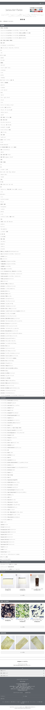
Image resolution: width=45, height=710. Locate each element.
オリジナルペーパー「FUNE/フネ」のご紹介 (9, 564)
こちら (23, 692)
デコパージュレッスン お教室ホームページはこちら (10, 569)
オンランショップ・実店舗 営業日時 (7, 566)
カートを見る (25, 696)
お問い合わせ (2, 698)
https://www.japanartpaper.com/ (19, 665)
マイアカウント (3, 696)
